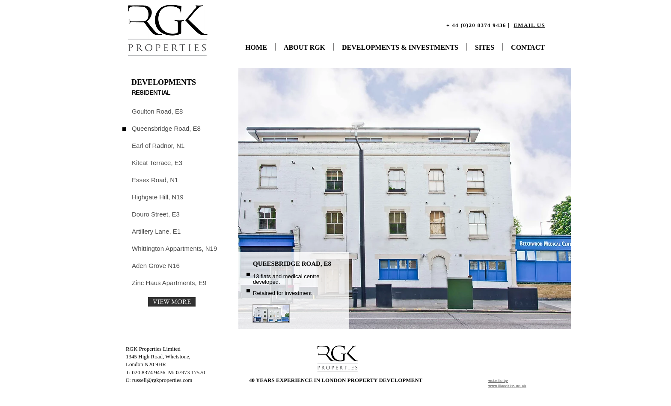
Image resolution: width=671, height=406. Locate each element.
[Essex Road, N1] (157, 179)
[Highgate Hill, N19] (158, 196)
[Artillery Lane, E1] (157, 231)
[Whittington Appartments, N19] (174, 248)
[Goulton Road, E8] (162, 111)
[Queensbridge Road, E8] (166, 128)
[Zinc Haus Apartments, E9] (169, 282)
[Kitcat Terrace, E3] (157, 162)
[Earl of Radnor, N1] (158, 145)
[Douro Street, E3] (157, 214)
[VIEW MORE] (172, 302)
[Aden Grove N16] (156, 265)
